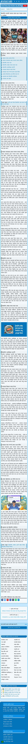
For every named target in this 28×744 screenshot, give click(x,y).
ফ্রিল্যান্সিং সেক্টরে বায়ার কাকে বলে (10, 65)
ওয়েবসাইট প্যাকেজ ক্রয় (8, 737)
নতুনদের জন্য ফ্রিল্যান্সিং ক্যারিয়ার (10, 76)
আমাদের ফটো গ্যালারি (7, 722)
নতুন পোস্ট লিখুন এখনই (8, 741)
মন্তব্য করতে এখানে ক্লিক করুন (14, 627)
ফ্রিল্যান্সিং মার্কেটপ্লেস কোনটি (9, 67)
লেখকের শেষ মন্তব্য (7, 78)
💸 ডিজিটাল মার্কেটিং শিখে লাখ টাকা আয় (11, 693)
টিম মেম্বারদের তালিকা (7, 724)
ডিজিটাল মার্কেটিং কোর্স (7, 735)
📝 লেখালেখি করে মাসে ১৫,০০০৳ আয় (10, 694)
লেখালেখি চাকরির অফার (8, 739)
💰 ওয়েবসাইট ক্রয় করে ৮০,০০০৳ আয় (11, 691)
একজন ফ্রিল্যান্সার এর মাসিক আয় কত (11, 74)
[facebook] (14, 1)
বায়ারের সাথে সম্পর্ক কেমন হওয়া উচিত (11, 72)
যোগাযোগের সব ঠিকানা (7, 726)
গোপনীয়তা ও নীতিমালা (7, 720)
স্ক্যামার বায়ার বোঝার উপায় (8, 58)
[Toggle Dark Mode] (22, 1)
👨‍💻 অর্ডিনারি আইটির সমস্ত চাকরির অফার (11, 689)
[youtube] (19, 1)
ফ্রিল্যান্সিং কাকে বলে (7, 63)
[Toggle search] (24, 1)
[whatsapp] (17, 1)
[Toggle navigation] (26, 1)
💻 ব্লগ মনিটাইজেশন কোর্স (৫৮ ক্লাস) (10, 696)
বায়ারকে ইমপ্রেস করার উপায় (14, 17)
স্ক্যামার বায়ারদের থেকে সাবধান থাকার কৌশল (12, 60)
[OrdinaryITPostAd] (14, 5)
